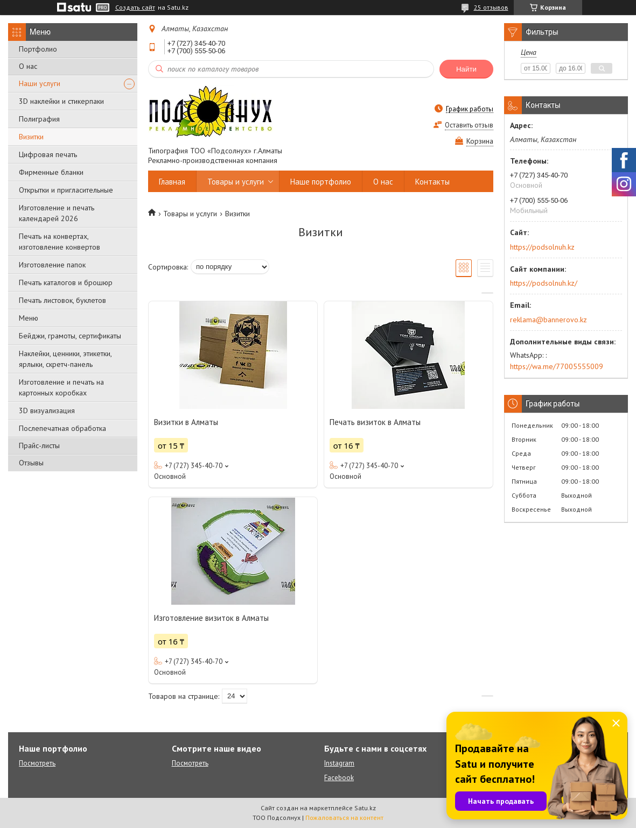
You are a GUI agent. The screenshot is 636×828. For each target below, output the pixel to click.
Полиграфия (39, 119)
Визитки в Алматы (186, 422)
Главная (172, 182)
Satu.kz (365, 808)
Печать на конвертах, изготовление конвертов (59, 241)
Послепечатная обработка (62, 428)
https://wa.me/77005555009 (556, 366)
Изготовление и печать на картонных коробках (61, 387)
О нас (28, 66)
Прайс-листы (39, 445)
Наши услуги (39, 83)
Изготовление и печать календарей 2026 (56, 213)
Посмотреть (37, 763)
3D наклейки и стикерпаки (61, 101)
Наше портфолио (320, 182)
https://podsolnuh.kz (542, 247)
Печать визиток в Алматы (375, 422)
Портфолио (38, 49)
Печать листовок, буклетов (62, 300)
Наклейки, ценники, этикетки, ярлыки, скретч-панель (65, 359)
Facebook (339, 777)
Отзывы (31, 463)
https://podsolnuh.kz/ (543, 283)
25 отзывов (491, 7)
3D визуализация (47, 410)
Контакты (432, 182)
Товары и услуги (235, 182)
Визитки (31, 136)
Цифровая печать (48, 154)
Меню (28, 318)
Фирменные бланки (51, 172)
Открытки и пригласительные (66, 190)
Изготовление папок (52, 265)
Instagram (339, 763)
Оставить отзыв (469, 125)
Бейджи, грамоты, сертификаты (70, 336)
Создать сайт (135, 7)
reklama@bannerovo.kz (548, 319)
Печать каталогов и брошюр (66, 282)
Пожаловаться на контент (344, 817)
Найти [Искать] (466, 69)
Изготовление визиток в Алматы (211, 618)
